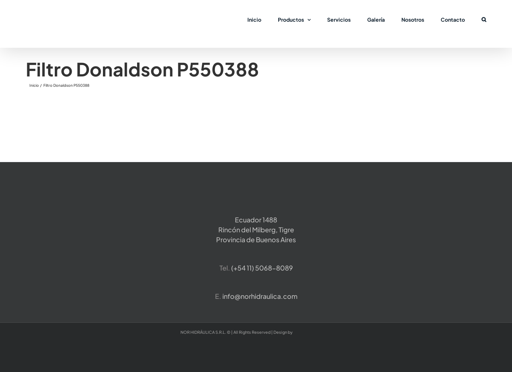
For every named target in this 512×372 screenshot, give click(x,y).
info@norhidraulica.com (259, 296)
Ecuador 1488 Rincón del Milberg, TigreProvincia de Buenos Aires (256, 229)
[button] (483, 19)
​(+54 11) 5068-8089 (262, 268)
